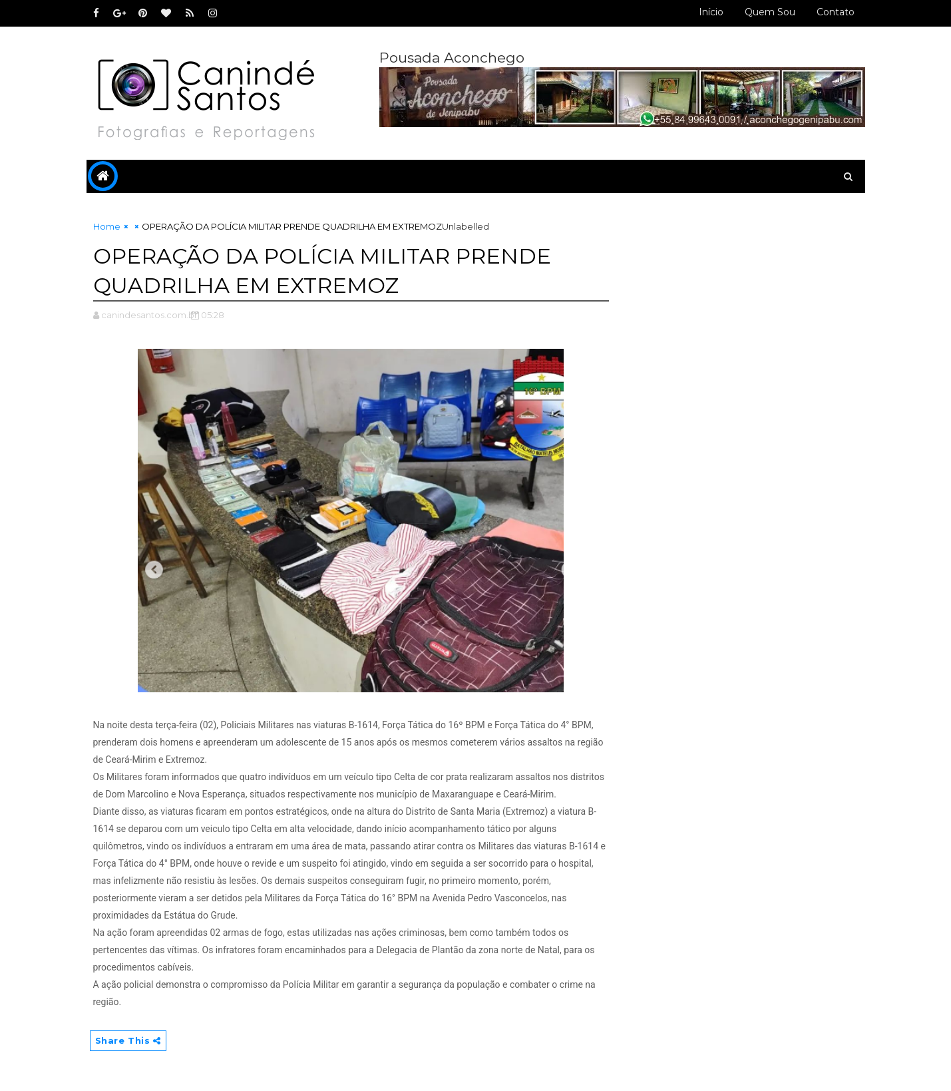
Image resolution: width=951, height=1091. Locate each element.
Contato (836, 12)
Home (106, 226)
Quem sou (770, 12)
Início (711, 12)
